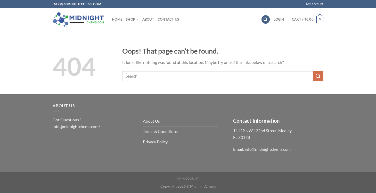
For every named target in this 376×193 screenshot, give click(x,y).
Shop (132, 19)
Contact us (168, 19)
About (148, 19)
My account (314, 4)
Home (117, 19)
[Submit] (318, 76)
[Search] (265, 19)
